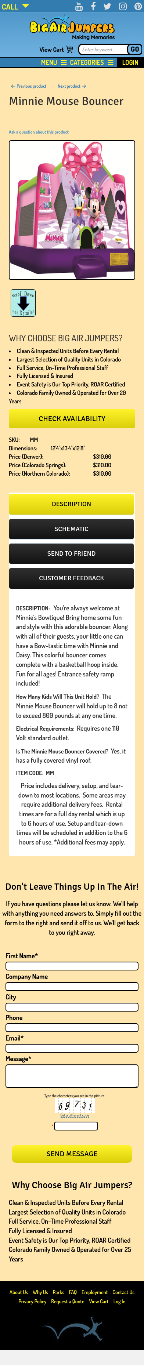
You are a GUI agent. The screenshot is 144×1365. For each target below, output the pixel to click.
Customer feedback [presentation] (71, 578)
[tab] (71, 504)
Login (130, 62)
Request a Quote (68, 1301)
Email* (15, 1038)
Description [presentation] (71, 504)
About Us (19, 1292)
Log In (120, 1301)
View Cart (51, 49)
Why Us (40, 1292)
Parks (59, 1292)
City (11, 997)
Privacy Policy (32, 1301)
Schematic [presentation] (71, 529)
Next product (72, 86)
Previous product (28, 86)
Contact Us (123, 1292)
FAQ (73, 1292)
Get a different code (75, 1115)
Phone (14, 1017)
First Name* (22, 956)
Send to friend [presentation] (71, 553)
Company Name (27, 976)
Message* (18, 1058)
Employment (95, 1292)
